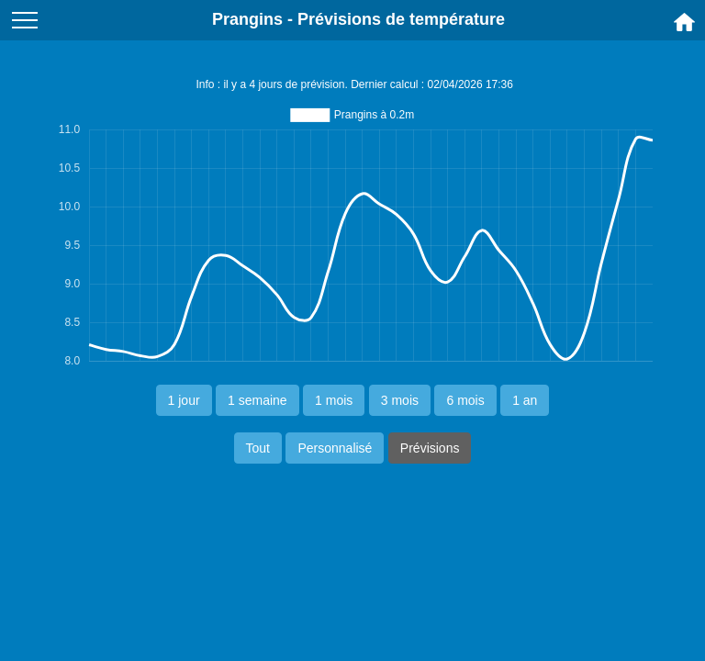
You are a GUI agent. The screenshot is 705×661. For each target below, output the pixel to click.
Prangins (247, 19)
